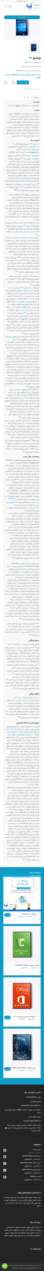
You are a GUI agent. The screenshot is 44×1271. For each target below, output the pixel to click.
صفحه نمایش (16, 248)
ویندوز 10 (26, 89)
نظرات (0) (26, 97)
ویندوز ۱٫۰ (31, 299)
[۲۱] (20, 257)
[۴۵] (24, 859)
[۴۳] (14, 688)
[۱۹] (24, 225)
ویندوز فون (27, 178)
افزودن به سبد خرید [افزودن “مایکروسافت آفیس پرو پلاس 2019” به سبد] (31, 1025)
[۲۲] (18, 257)
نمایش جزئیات (13, 922)
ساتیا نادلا (25, 237)
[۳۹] (35, 647)
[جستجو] (10, 6)
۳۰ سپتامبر (27, 288)
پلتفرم (28, 301)
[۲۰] (36, 234)
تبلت (13, 307)
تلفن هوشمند (25, 307)
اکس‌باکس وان (16, 231)
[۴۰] (38, 664)
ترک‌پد (27, 398)
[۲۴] (31, 284)
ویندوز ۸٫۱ (34, 155)
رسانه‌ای (19, 290)
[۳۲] (14, 499)
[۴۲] (13, 674)
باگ (9, 594)
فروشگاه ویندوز (30, 200)
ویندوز (37, 89)
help (18, 740)
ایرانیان (20, 474)
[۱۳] (24, 155)
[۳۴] (9, 499)
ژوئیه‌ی (35, 237)
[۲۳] (16, 271)
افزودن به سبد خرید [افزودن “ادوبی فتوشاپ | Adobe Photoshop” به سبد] (31, 1076)
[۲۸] (27, 386)
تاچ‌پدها (26, 403)
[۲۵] (25, 313)
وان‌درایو (32, 610)
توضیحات (36, 97)
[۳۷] (20, 619)
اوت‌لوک (32, 613)
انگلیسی (16, 460)
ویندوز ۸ (33, 149)
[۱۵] (38, 184)
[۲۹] (20, 417)
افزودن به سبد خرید (23, 82)
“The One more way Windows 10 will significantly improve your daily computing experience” (23, 732)
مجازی (20, 626)
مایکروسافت (33, 146)
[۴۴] (19, 717)
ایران (26, 485)
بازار (37, 257)
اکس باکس (25, 310)
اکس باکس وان (16, 178)
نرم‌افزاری (22, 301)
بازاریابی (13, 336)
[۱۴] (22, 158)
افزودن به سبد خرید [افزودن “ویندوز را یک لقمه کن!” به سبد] (31, 922)
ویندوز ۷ (18, 208)
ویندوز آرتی (25, 668)
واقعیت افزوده (14, 440)
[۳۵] (13, 557)
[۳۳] (12, 499)
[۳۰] (31, 440)
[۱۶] (17, 190)
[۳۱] (24, 451)
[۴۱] (15, 667)
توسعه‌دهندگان (32, 569)
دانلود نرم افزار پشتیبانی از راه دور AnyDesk (26, 74)
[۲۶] (12, 324)
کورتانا (9, 429)
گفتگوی (23, 392)
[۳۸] (30, 635)
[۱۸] (35, 219)
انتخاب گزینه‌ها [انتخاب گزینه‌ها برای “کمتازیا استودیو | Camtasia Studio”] (22, 973)
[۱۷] (15, 190)
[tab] (36, 97)
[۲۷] (22, 333)
